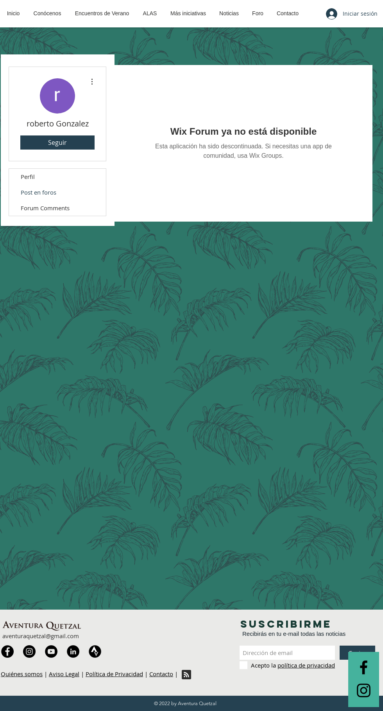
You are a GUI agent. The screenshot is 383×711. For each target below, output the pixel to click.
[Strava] (95, 651)
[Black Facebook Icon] (363, 667)
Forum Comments (45, 208)
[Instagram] (29, 651)
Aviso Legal (64, 674)
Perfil (28, 176)
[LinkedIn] (73, 651)
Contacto (161, 674)
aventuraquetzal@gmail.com (40, 636)
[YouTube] (51, 651)
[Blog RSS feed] (186, 675)
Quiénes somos (22, 674)
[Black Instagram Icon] (363, 690)
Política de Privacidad (114, 674)
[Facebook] (7, 651)
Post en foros (38, 192)
